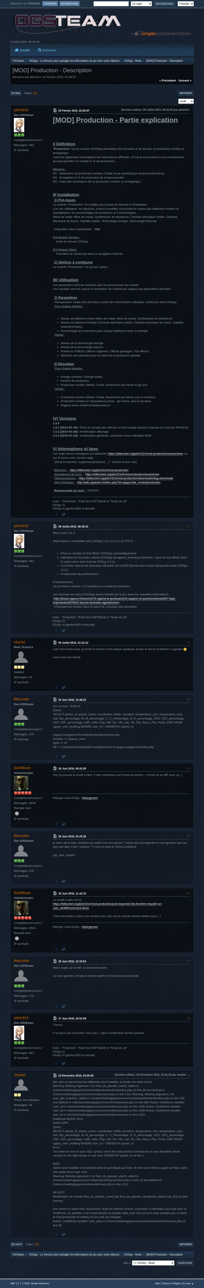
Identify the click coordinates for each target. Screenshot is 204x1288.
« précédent (167, 80)
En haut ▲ (188, 1283)
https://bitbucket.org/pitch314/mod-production (99, 470)
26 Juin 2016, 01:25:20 (72, 836)
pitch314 (21, 110)
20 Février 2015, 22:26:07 (73, 110)
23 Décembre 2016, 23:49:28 (75, 1075)
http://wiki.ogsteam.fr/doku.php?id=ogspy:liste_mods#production (118, 482)
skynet (19, 642)
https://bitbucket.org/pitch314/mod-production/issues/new (145, 453)
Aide (157, 1283)
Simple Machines (40, 1283)
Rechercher (47, 50)
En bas (15, 93)
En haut (16, 1244)
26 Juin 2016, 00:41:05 (72, 768)
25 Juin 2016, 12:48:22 (72, 699)
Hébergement (90, 798)
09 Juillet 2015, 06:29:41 (73, 526)
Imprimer (186, 93)
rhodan (20, 1075)
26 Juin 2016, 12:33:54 (72, 961)
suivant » (184, 80)
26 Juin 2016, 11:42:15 (72, 893)
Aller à (126, 1263)
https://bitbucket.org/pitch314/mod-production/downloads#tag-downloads (126, 478)
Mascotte (21, 699)
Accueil (22, 50)
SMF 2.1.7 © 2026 (20, 1283)
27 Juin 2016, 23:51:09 (72, 1018)
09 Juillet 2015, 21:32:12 (73, 642)
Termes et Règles (171, 1283)
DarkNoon (22, 768)
